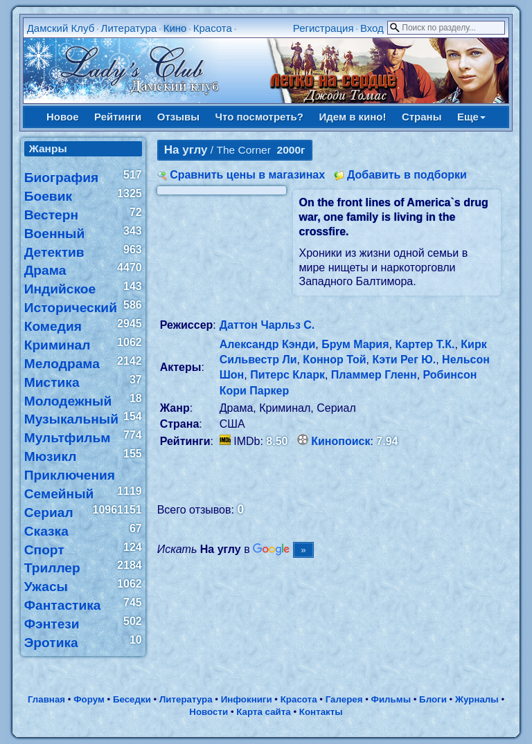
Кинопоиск (340, 441)
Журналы (477, 699)
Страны (422, 117)
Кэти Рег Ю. (404, 359)
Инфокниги (246, 699)
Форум (89, 699)
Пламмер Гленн (374, 375)
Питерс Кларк (287, 375)
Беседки (132, 699)
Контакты (321, 712)
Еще (471, 117)
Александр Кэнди (268, 344)
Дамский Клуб (61, 28)
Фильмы (391, 699)
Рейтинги (117, 117)
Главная (46, 699)
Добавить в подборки (407, 175)
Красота (212, 28)
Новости (208, 712)
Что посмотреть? (259, 117)
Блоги (433, 699)
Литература (129, 28)
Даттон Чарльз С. (267, 325)
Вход (372, 28)
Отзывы (178, 117)
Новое (62, 117)
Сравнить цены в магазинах (247, 175)
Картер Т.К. (424, 344)
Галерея (344, 699)
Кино (175, 28)
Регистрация (323, 28)
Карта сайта (263, 712)
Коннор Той (334, 359)
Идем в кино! (352, 117)
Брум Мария (355, 344)
